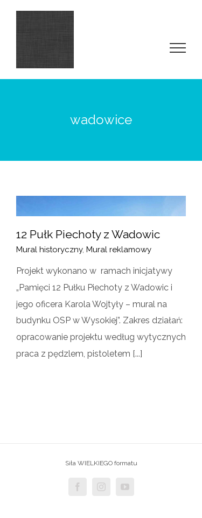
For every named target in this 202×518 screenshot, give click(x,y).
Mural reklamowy (118, 249)
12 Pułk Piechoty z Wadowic (88, 234)
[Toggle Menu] (178, 48)
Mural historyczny (49, 249)
